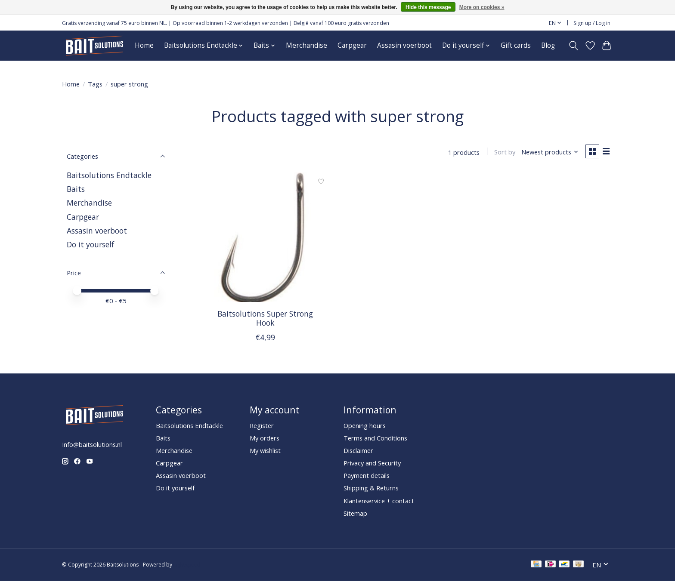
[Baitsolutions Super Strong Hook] (265, 238)
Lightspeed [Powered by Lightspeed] (187, 566)
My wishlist (265, 451)
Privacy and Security (372, 464)
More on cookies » (482, 7)
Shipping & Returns (371, 489)
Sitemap (355, 514)
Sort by (502, 152)
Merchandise (306, 45)
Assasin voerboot (404, 45)
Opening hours (365, 426)
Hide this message (428, 7)
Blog (548, 45)
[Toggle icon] (573, 45)
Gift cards (516, 45)
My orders (264, 438)
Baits (76, 189)
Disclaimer (358, 451)
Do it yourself (90, 244)
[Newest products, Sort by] (547, 152)
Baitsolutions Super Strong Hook (265, 319)
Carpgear (352, 45)
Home (144, 45)
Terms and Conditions (375, 438)
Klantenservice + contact (379, 501)
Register (262, 426)
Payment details (367, 476)
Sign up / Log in (591, 23)
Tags (95, 84)
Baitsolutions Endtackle (109, 175)
